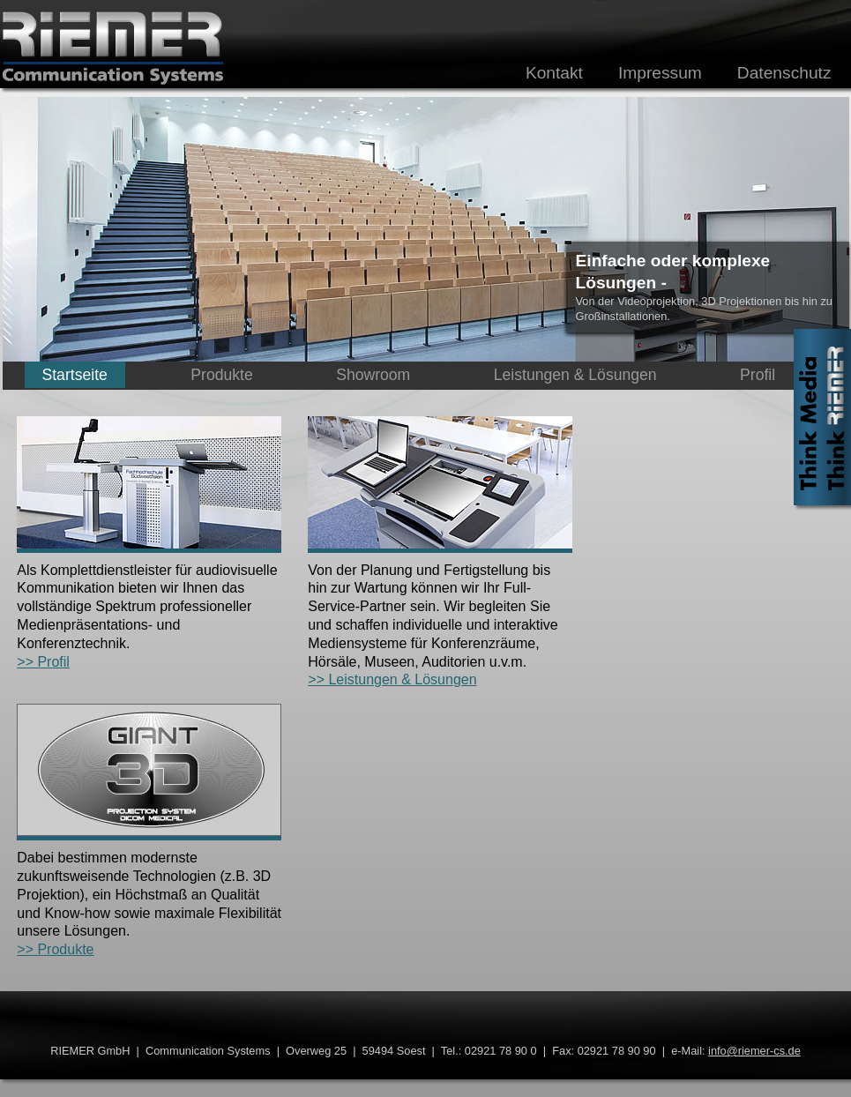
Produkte (221, 375)
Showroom (373, 375)
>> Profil (43, 661)
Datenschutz (784, 72)
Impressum (660, 72)
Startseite (75, 375)
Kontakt (554, 72)
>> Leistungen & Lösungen (392, 679)
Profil (757, 375)
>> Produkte (55, 949)
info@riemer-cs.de (754, 1050)
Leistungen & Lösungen (575, 375)
